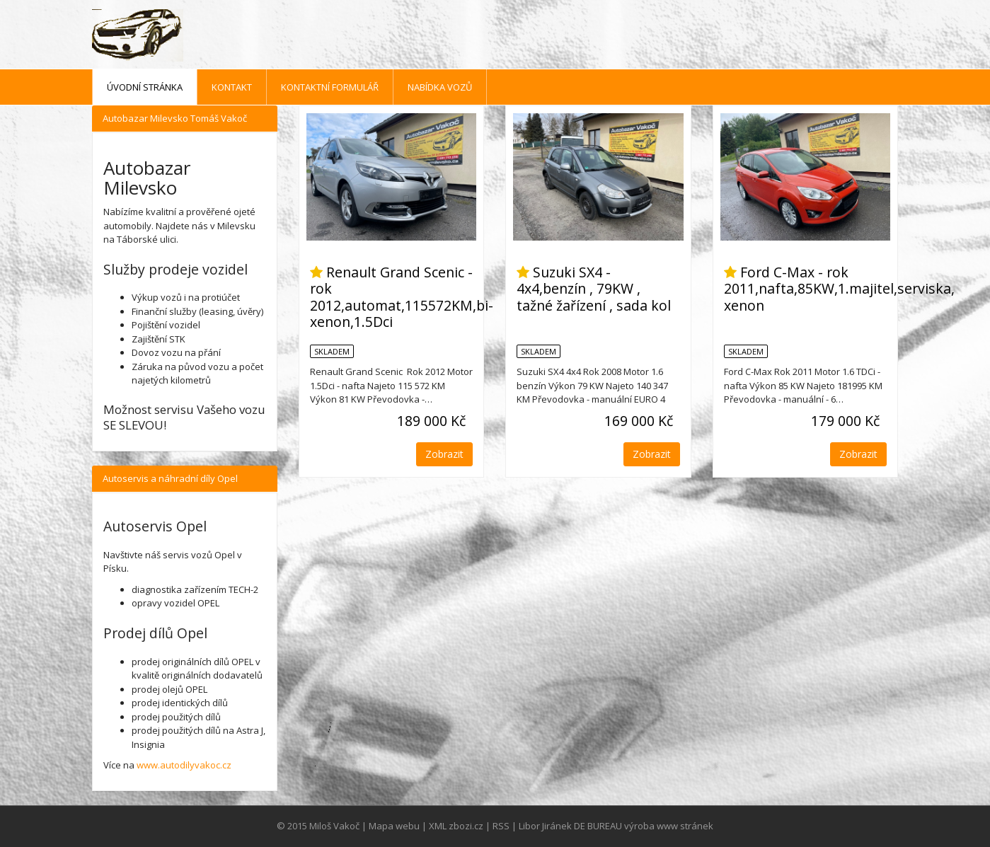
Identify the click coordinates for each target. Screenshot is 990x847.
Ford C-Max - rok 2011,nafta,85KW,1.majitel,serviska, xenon (839, 289)
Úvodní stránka (145, 87)
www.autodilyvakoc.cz (184, 765)
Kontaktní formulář (330, 87)
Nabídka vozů (440, 87)
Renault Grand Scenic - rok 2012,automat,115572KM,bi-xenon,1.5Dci (401, 297)
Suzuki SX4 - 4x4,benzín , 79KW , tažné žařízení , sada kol (594, 289)
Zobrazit (444, 454)
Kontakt (232, 87)
